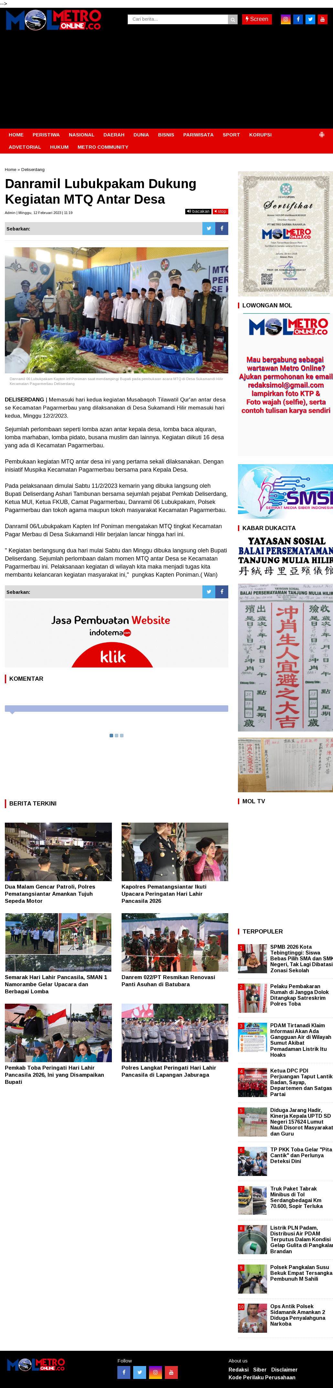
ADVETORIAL (25, 147)
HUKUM (59, 147)
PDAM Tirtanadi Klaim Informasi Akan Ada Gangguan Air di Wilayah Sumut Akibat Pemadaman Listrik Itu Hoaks (300, 1040)
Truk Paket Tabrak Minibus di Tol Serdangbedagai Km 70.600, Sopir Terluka (296, 1197)
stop (220, 211)
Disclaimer (284, 1369)
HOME (16, 134)
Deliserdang (33, 169)
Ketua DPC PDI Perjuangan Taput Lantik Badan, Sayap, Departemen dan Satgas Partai (301, 1082)
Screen (257, 19)
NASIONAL (81, 134)
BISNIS (166, 134)
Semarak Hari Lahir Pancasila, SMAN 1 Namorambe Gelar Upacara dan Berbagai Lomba (56, 984)
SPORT (231, 134)
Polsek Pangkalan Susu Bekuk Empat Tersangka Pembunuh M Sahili (301, 1273)
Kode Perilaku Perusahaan (262, 1377)
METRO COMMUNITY (103, 147)
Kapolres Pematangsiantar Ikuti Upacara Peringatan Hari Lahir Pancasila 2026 (164, 894)
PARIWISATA (198, 134)
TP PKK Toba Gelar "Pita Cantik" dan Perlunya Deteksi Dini (301, 1155)
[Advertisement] (166, 80)
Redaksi (239, 1369)
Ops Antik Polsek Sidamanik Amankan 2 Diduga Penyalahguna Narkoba (297, 1315)
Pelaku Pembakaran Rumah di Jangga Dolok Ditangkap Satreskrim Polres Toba (299, 995)
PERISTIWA (46, 134)
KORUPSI (260, 134)
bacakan (198, 211)
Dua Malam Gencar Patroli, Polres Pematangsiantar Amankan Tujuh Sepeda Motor (50, 894)
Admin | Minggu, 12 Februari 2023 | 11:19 (38, 213)
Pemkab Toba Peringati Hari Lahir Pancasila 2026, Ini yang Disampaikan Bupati (54, 1075)
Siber (260, 1369)
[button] (321, 132)
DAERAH (113, 134)
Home (10, 169)
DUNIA (141, 134)
